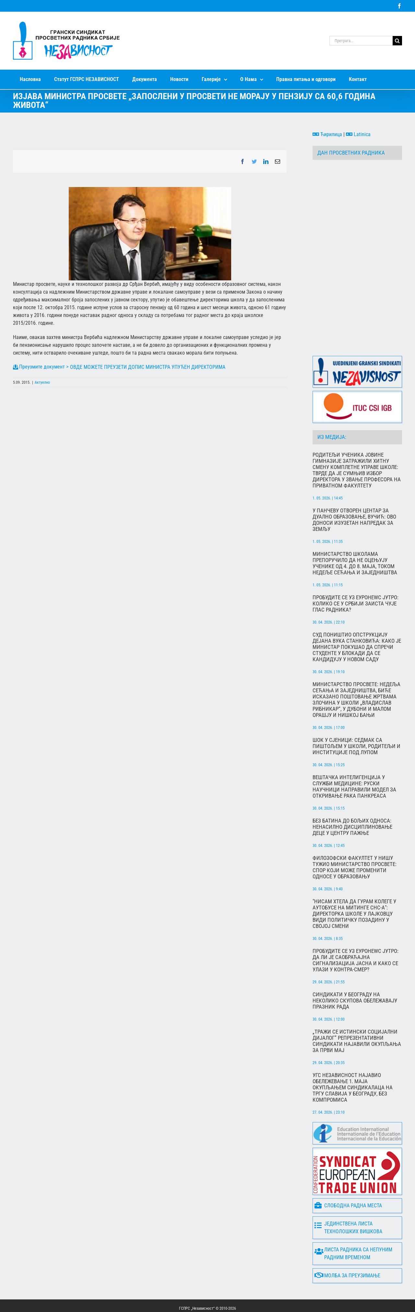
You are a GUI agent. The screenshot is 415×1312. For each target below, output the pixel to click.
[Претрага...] (361, 40)
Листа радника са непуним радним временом (353, 1228)
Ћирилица (327, 134)
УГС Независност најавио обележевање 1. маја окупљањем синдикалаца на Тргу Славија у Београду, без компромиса (353, 1062)
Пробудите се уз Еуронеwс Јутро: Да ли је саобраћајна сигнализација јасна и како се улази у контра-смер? (355, 935)
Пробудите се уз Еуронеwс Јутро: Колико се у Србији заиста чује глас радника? (355, 578)
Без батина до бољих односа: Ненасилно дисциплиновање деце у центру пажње (352, 801)
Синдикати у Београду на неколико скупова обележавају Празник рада (355, 975)
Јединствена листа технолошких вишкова (348, 1202)
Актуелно (42, 382)
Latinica (358, 134)
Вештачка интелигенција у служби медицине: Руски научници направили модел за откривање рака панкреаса (354, 761)
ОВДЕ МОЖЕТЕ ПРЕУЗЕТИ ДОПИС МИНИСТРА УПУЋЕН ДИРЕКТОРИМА (147, 367)
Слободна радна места (348, 1180)
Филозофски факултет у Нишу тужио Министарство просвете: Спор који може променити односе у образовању (355, 842)
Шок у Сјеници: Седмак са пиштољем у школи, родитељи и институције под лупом (356, 721)
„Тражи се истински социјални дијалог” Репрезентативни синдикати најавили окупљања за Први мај (357, 1015)
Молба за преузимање (347, 1250)
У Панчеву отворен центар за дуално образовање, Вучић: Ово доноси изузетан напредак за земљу (354, 494)
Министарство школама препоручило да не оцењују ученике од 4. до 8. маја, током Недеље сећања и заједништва (355, 538)
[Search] (397, 40)
